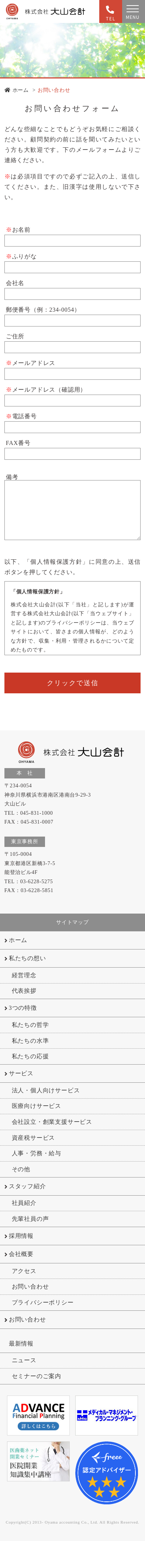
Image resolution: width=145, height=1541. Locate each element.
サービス (21, 1073)
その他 (21, 1169)
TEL (108, 13)
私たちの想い (27, 958)
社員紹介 (24, 1203)
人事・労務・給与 (36, 1153)
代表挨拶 (24, 991)
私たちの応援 (30, 1056)
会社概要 (21, 1254)
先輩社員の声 (30, 1219)
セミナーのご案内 (36, 1376)
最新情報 (21, 1343)
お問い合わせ (54, 90)
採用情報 (21, 1236)
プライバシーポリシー (43, 1302)
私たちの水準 (30, 1041)
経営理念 (24, 975)
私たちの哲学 (30, 1025)
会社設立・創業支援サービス (52, 1122)
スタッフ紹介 (27, 1186)
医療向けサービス (36, 1106)
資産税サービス (33, 1138)
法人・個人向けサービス (46, 1090)
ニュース (24, 1360)
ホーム (16, 90)
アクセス (24, 1271)
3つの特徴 (23, 1008)
